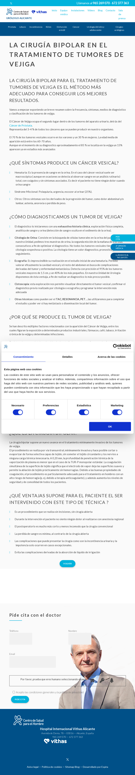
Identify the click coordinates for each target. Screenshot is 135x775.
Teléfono (13, 630)
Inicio (54, 10)
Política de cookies (52, 766)
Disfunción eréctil (62, 28)
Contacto (110, 10)
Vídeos (91, 10)
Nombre (72, 630)
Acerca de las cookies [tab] (112, 356)
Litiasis (23, 27)
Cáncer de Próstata (20, 125)
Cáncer (76, 27)
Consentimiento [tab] (23, 356)
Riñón (48, 27)
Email (12, 653)
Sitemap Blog (72, 766)
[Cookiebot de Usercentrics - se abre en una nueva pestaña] (115, 346)
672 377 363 (76, 736)
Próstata (12, 27)
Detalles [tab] (67, 356)
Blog (100, 10)
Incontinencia (36, 27)
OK (110, 426)
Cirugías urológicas (119, 28)
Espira (104, 766)
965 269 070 (59, 736)
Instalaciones (77, 10)
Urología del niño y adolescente (95, 28)
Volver (67, 563)
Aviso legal (32, 766)
